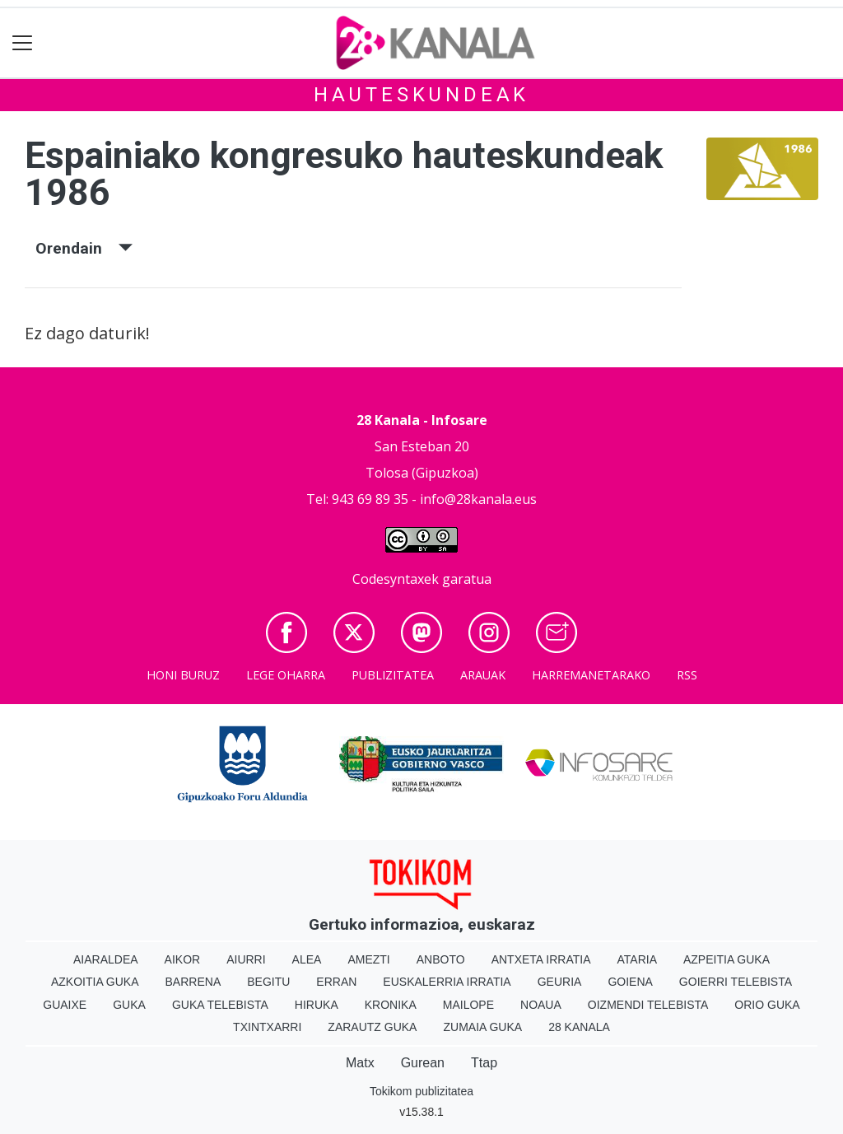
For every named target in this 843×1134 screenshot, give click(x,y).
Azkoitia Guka (95, 981)
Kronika (391, 1004)
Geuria (560, 981)
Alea (307, 959)
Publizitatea (393, 675)
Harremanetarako (591, 675)
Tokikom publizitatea (421, 1091)
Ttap (484, 1063)
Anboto (441, 959)
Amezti (368, 959)
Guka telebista (220, 1004)
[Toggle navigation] (22, 43)
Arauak (482, 675)
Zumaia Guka (482, 1027)
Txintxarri (267, 1027)
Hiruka (316, 1004)
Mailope (468, 1004)
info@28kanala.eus (478, 499)
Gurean (423, 1063)
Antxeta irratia (541, 959)
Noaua (540, 1004)
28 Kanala (579, 1027)
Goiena (630, 981)
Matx (360, 1063)
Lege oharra (285, 675)
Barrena (193, 981)
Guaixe (64, 1004)
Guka (129, 1004)
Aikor (183, 959)
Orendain (84, 248)
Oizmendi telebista (648, 1004)
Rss (687, 675)
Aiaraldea (105, 959)
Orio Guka (766, 1004)
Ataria (637, 959)
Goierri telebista (735, 981)
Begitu (268, 981)
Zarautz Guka (372, 1027)
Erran (336, 981)
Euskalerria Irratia (446, 981)
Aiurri (245, 959)
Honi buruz (183, 675)
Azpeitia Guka (726, 959)
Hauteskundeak (421, 94)
